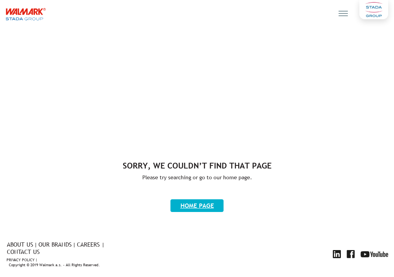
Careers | (91, 244)
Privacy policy (21, 260)
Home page (197, 205)
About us (20, 244)
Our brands (55, 244)
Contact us (23, 251)
